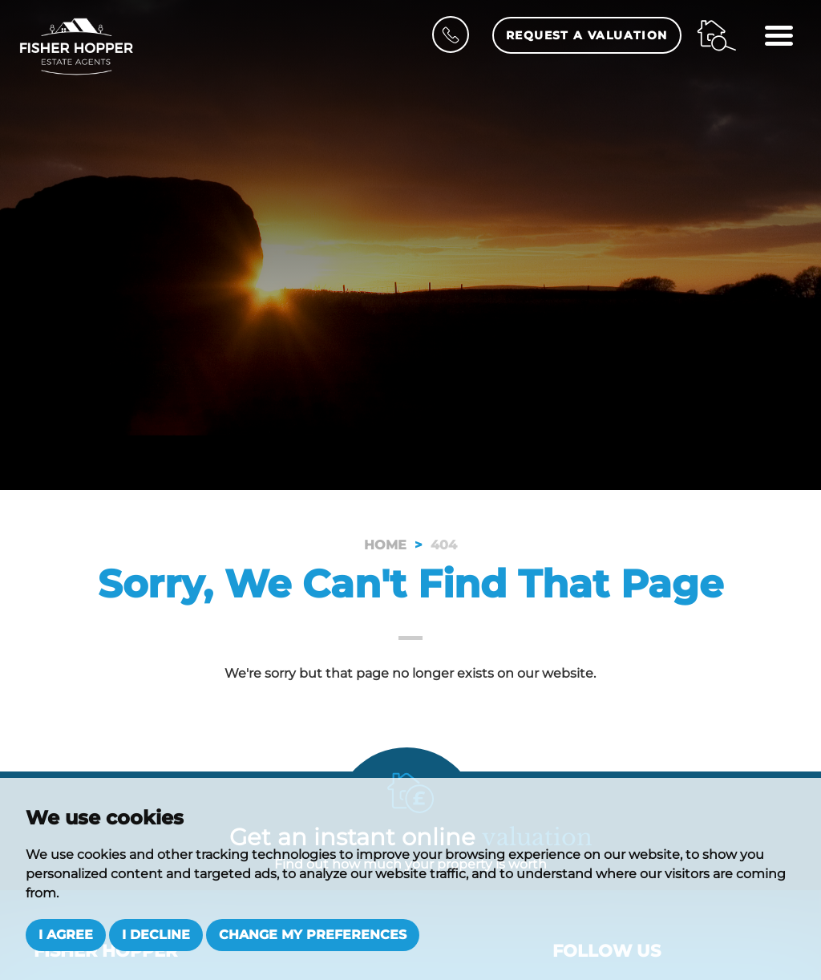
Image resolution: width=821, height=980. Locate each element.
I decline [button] (156, 934)
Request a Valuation (587, 35)
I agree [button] (65, 934)
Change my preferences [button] (312, 934)
